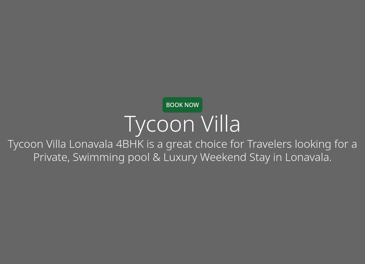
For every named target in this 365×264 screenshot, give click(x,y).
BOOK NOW (182, 105)
